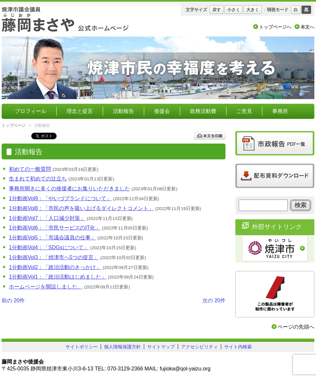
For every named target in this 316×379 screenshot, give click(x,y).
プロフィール (30, 111)
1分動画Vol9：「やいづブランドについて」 (60, 198)
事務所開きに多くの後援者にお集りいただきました (69, 188)
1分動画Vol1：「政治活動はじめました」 (57, 277)
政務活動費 (203, 111)
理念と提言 (79, 111)
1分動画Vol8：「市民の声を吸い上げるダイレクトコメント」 (81, 208)
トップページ (13, 125)
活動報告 (123, 111)
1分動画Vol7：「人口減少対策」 (47, 218)
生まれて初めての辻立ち (38, 178)
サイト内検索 (238, 346)
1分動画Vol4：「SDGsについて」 (49, 247)
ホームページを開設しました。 (46, 286)
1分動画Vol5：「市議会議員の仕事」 (52, 237)
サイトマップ (161, 346)
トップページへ (275, 27)
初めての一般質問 (30, 169)
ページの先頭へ (295, 327)
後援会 (162, 111)
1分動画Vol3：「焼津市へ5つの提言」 (54, 257)
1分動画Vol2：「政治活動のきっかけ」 (55, 267)
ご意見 (244, 111)
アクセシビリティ (199, 346)
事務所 (280, 111)
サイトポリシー (82, 346)
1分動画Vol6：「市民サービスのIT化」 (54, 227)
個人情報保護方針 (122, 346)
